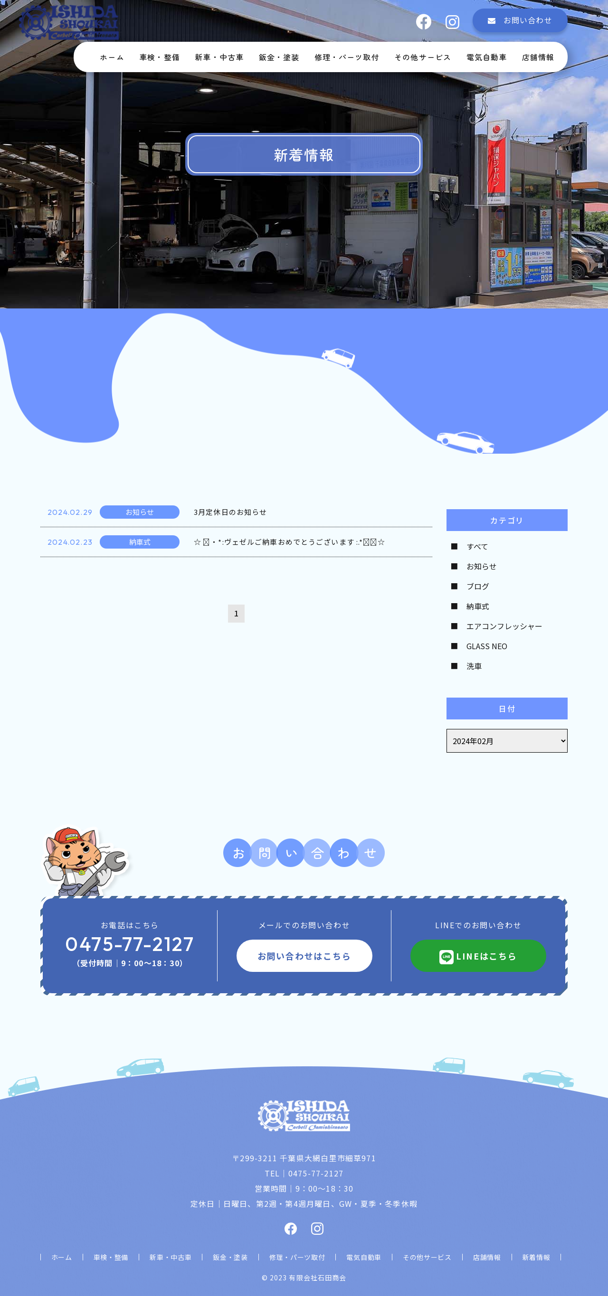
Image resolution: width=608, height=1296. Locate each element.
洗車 (474, 665)
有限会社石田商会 (317, 1277)
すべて (477, 546)
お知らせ (481, 566)
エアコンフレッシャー (504, 626)
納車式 (477, 606)
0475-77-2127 (129, 944)
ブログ (477, 586)
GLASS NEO (486, 646)
